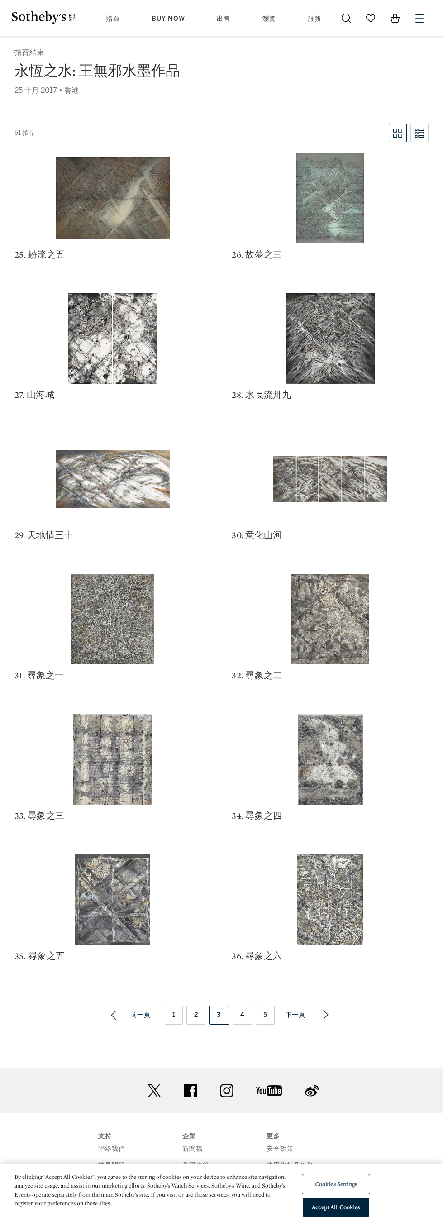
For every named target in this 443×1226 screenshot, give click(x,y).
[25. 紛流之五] (113, 198)
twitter (154, 1091)
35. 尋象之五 (39, 955)
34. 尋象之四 (257, 815)
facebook (190, 1090)
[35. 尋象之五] (112, 899)
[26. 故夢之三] (330, 198)
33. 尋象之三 (39, 815)
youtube (269, 1090)
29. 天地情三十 (43, 535)
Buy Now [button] (168, 19)
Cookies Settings (336, 1184)
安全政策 (280, 1149)
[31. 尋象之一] (112, 619)
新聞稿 (192, 1149)
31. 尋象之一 (39, 675)
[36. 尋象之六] (330, 899)
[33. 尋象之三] (112, 759)
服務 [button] (314, 19)
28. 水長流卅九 (261, 394)
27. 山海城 (34, 394)
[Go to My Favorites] (370, 18)
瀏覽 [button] (269, 19)
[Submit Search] (346, 18)
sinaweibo (312, 1091)
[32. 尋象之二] (330, 619)
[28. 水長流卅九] (330, 338)
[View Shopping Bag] (395, 18)
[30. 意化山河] (330, 479)
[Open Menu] (419, 18)
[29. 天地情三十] (113, 479)
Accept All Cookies (336, 1207)
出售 (223, 19)
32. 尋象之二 (257, 675)
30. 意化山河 (257, 535)
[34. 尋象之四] (330, 759)
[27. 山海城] (112, 338)
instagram (226, 1090)
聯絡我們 (111, 1149)
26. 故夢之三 (257, 254)
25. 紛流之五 (39, 254)
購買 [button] (113, 19)
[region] (221, 1195)
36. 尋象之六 (257, 955)
